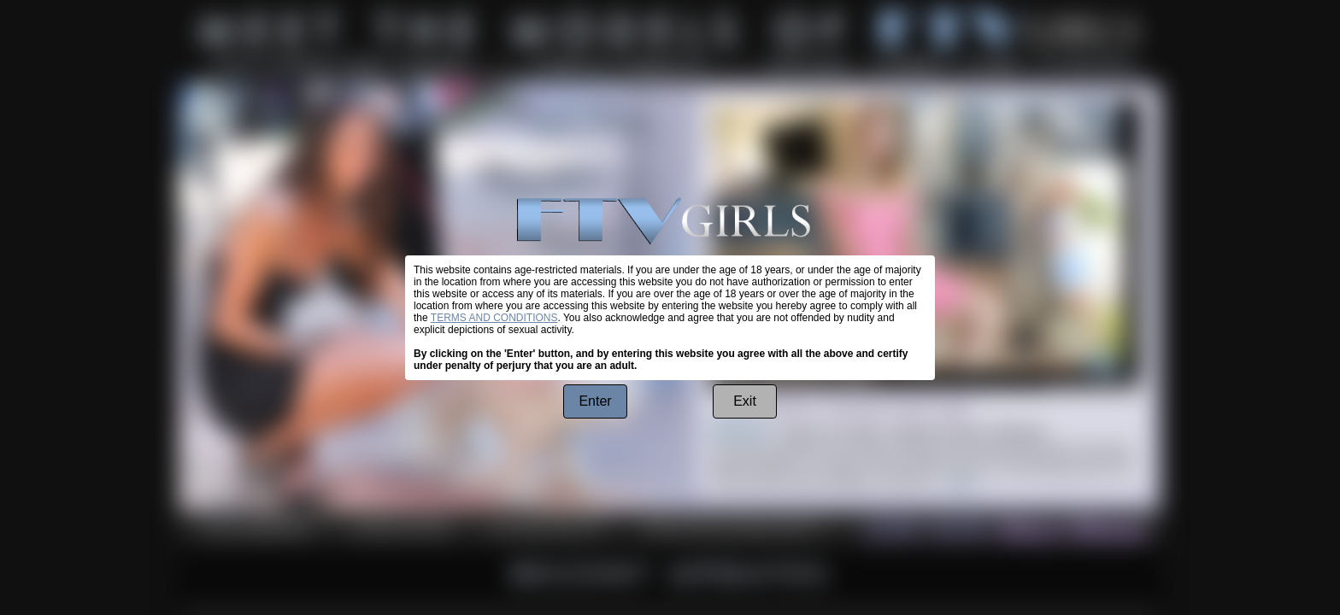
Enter (595, 401)
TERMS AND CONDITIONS (494, 318)
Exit (744, 401)
